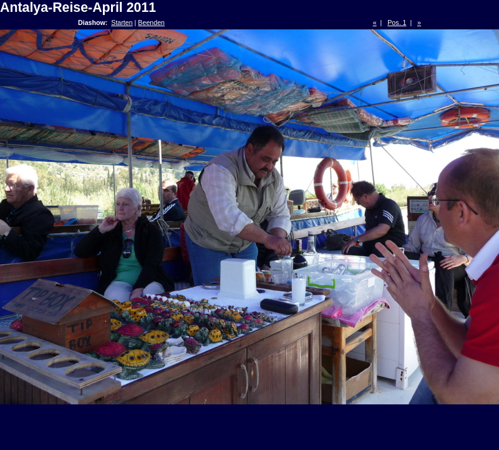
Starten (121, 22)
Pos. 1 (396, 22)
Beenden (151, 22)
